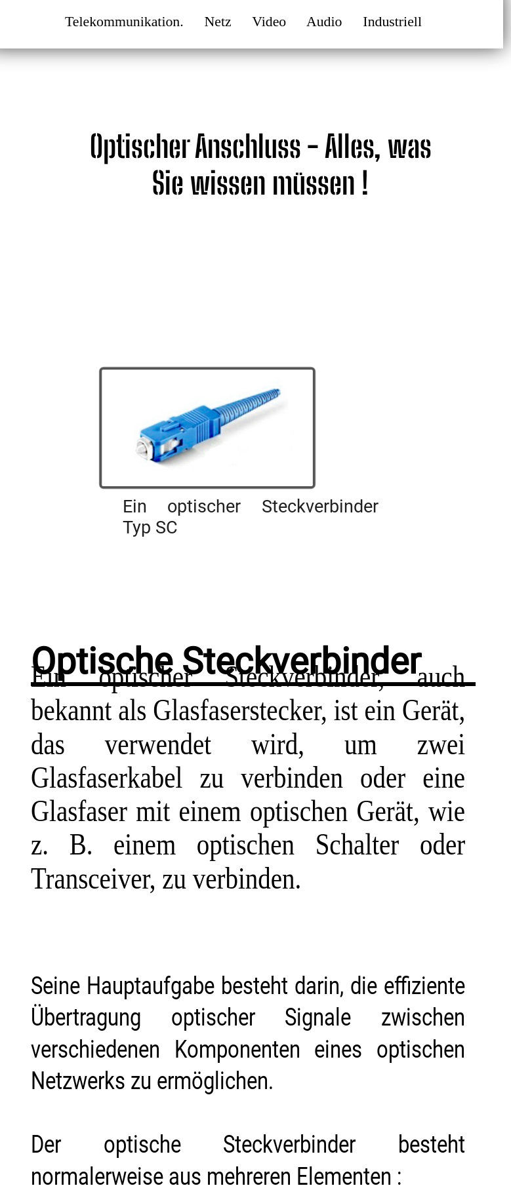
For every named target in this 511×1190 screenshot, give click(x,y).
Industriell (394, 21)
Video (271, 21)
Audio (327, 21)
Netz (220, 21)
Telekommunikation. (126, 21)
